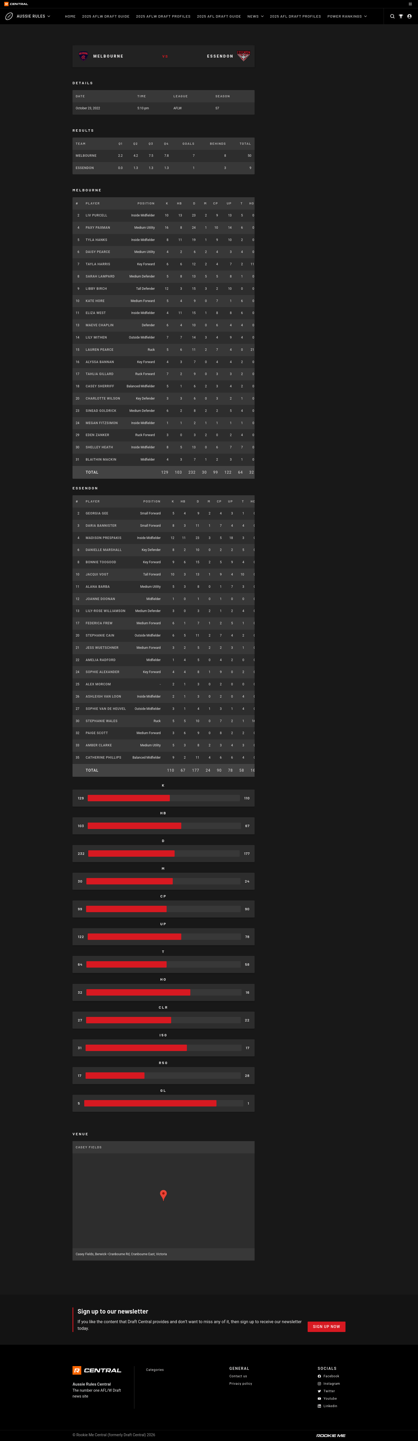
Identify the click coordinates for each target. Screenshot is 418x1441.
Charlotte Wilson (103, 398)
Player (93, 203)
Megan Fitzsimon (102, 423)
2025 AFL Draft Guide (219, 16)
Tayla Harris (98, 264)
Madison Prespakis (104, 538)
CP (215, 203)
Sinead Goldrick (101, 411)
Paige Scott (97, 733)
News (255, 16)
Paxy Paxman (98, 228)
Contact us (238, 1376)
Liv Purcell (96, 215)
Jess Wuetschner (102, 648)
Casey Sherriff (100, 386)
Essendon (85, 168)
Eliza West (96, 313)
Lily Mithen (96, 337)
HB (179, 203)
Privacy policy (240, 1383)
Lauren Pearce (100, 350)
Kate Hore (95, 301)
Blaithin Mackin (101, 459)
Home (70, 16)
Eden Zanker (98, 435)
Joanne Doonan (100, 599)
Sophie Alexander (103, 672)
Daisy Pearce (98, 252)
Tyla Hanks (96, 240)
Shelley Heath (99, 447)
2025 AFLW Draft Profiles (163, 16)
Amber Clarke (99, 745)
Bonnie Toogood (101, 562)
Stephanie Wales (102, 721)
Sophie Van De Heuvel (106, 709)
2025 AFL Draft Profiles (295, 16)
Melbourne (86, 156)
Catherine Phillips (104, 757)
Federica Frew (99, 623)
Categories (155, 1370)
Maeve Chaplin (100, 325)
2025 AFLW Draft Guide (106, 16)
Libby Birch (96, 289)
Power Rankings (347, 16)
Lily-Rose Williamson (106, 611)
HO (251, 203)
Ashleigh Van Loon (103, 696)
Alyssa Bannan (100, 362)
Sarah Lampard (100, 276)
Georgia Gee (97, 513)
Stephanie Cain (100, 635)
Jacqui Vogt (97, 574)
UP (229, 203)
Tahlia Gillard (100, 374)
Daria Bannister (101, 526)
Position (146, 203)
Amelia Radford (101, 660)
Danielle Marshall (104, 550)
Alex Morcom (98, 684)
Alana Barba (98, 587)
